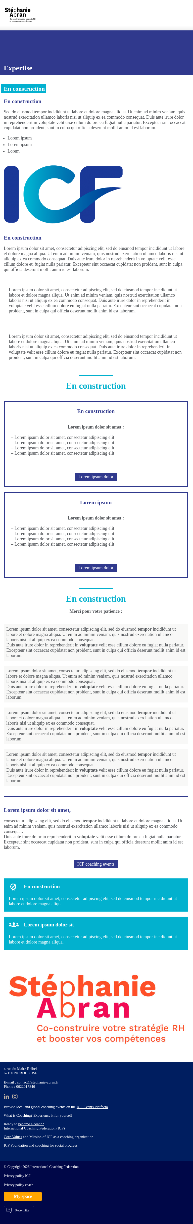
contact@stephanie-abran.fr (38, 1082)
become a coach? (31, 1124)
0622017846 (25, 1087)
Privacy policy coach (18, 1185)
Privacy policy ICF (17, 1176)
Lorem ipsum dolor (95, 476)
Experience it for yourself (52, 1115)
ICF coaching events (96, 864)
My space (23, 1196)
